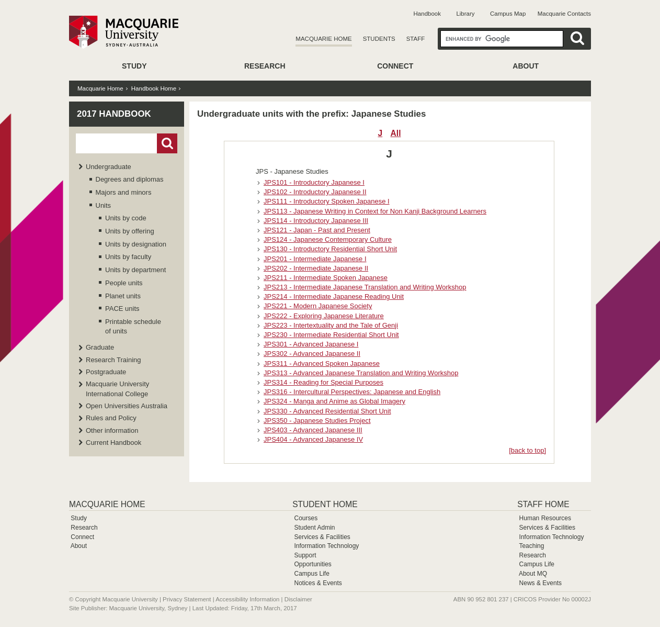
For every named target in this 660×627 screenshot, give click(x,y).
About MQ (533, 573)
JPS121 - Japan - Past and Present (317, 230)
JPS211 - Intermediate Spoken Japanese (326, 278)
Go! (167, 143)
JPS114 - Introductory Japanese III (316, 221)
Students (379, 39)
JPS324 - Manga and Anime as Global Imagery (334, 401)
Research (265, 66)
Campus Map (508, 13)
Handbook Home (153, 88)
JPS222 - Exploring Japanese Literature (324, 316)
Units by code (125, 218)
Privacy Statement (187, 599)
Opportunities (312, 564)
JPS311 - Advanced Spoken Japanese (322, 363)
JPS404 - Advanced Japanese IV (313, 439)
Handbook (427, 13)
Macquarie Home (323, 39)
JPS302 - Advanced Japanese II (312, 353)
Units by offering (129, 231)
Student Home (324, 504)
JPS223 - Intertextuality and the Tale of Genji (331, 325)
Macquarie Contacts (564, 13)
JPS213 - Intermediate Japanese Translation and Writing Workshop (365, 287)
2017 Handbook (114, 114)
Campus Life (311, 573)
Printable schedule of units (133, 326)
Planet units (123, 296)
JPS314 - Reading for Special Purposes (323, 382)
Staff (415, 39)
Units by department (135, 270)
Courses (305, 518)
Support (305, 555)
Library (465, 13)
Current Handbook (113, 442)
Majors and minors (124, 192)
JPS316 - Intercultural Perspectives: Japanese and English (352, 392)
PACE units (122, 308)
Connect (395, 66)
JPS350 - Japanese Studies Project (317, 420)
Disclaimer (298, 599)
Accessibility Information (247, 599)
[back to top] (527, 450)
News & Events (540, 583)
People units (124, 283)
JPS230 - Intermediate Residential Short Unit (331, 335)
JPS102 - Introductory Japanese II (315, 192)
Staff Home (543, 504)
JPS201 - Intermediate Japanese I (315, 259)
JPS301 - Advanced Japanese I (311, 344)
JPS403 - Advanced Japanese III (313, 430)
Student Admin (314, 527)
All (396, 133)
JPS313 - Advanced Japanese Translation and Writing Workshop (361, 373)
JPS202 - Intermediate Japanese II (316, 268)
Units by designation (135, 244)
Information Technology (326, 546)
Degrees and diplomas (130, 179)
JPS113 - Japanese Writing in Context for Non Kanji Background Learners (375, 211)
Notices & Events (318, 583)
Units (103, 205)
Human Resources (545, 518)
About (526, 66)
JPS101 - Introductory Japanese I (314, 182)
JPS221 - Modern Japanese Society (318, 306)
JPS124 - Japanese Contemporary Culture (328, 239)
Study (134, 66)
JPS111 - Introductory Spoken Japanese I (327, 201)
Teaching (531, 546)
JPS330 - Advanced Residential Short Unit (327, 411)
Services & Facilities (322, 537)
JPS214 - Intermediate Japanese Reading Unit (334, 296)
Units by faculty (128, 257)
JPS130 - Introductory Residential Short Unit (330, 249)
